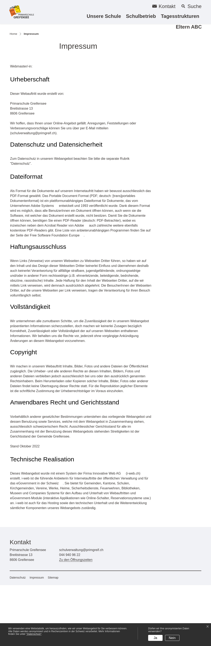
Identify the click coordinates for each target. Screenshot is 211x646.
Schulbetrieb (141, 16)
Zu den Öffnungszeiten (76, 620)
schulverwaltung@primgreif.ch (33, 194)
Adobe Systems (44, 266)
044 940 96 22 (69, 615)
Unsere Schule (104, 16)
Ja (155, 638)
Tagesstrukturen (180, 16)
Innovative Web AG (109, 534)
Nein (172, 638)
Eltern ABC (189, 27)
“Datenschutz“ (34, 634)
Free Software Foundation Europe (57, 296)
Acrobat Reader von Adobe (66, 286)
